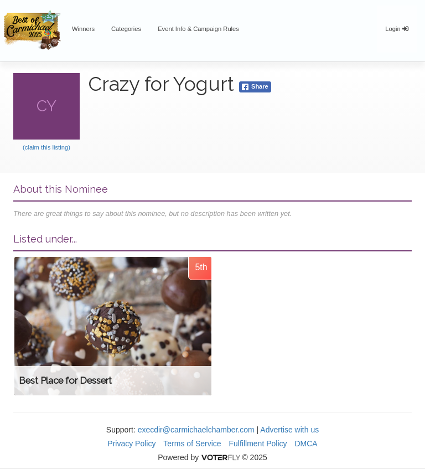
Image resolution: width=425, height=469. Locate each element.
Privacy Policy (131, 443)
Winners (83, 28)
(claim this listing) (46, 147)
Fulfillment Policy (258, 443)
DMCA (305, 443)
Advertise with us (289, 429)
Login (396, 28)
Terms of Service (192, 443)
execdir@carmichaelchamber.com (196, 429)
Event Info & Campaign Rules (198, 28)
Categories (126, 28)
